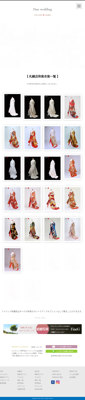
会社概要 (72, 377)
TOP (1, 371)
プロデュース (4, 380)
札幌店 (19, 371)
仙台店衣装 (38, 389)
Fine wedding (42, 9)
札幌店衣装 (21, 389)
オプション (21, 386)
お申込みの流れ (57, 377)
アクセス (20, 377)
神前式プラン (4, 377)
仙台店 (37, 371)
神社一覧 (20, 380)
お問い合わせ (56, 374)
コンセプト (4, 374)
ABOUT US (73, 371)
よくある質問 (74, 374)
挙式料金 (20, 383)
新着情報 (3, 383)
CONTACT (55, 371)
